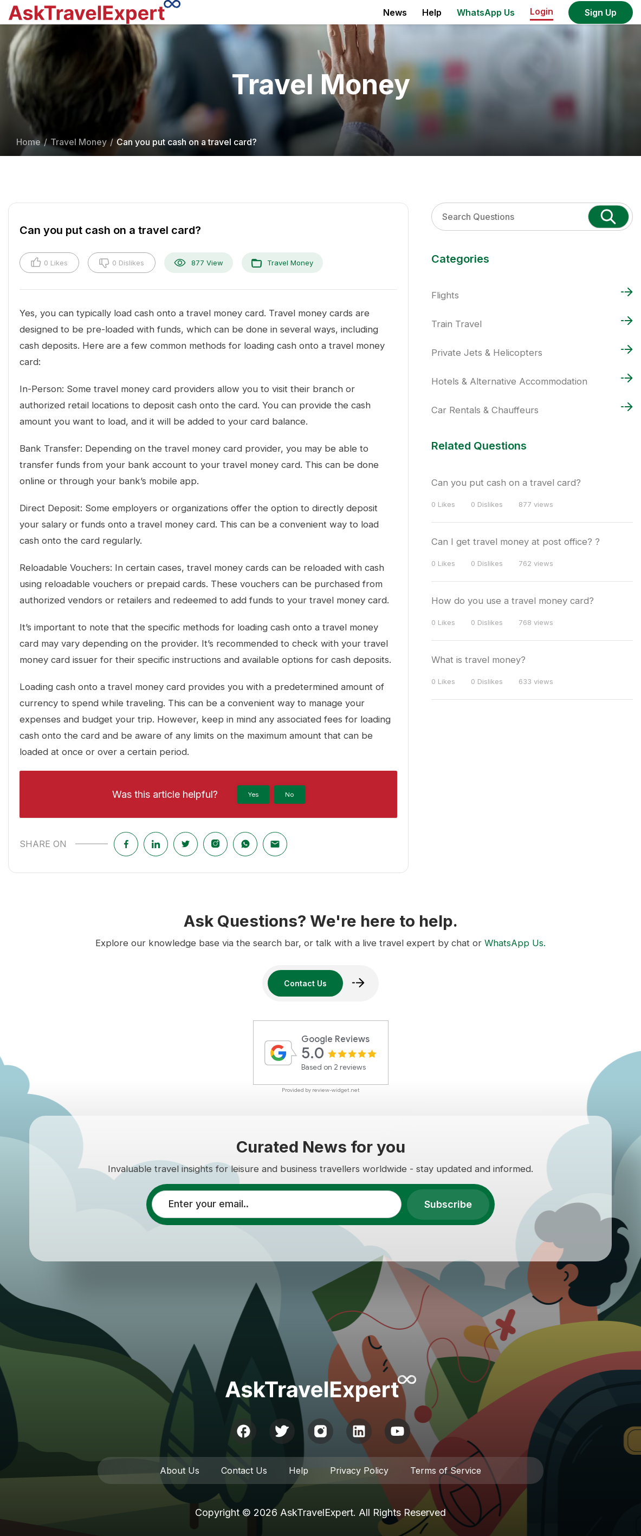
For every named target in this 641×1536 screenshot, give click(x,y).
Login (541, 11)
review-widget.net (336, 1090)
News (395, 12)
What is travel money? (478, 659)
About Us (179, 1470)
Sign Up (601, 12)
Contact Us (244, 1470)
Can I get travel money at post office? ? (515, 541)
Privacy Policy (359, 1470)
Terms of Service (445, 1470)
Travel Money (78, 141)
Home (28, 141)
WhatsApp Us (486, 12)
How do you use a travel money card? (512, 600)
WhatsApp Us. (515, 943)
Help (432, 12)
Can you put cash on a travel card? (506, 482)
